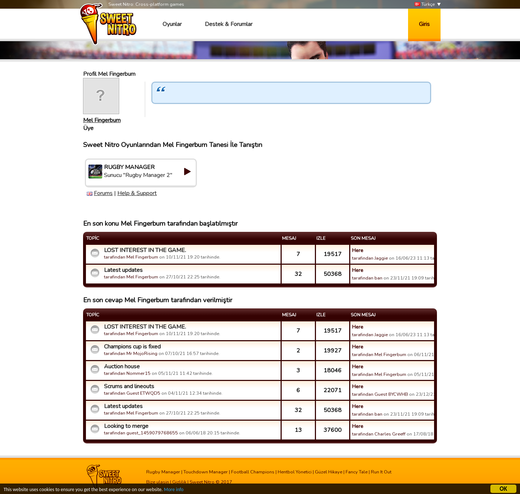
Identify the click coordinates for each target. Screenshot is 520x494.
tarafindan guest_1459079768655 (141, 433)
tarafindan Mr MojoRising (130, 353)
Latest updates (123, 270)
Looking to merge (126, 426)
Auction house (122, 366)
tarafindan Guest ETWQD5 (132, 393)
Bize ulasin (157, 482)
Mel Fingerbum (102, 120)
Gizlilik (179, 482)
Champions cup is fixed (132, 346)
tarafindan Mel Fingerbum (131, 257)
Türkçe (425, 4)
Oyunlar (172, 24)
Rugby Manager (163, 472)
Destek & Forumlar (228, 24)
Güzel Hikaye (328, 472)
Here (357, 250)
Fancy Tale (357, 472)
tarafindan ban (367, 278)
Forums (103, 193)
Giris (424, 24)
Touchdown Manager (205, 472)
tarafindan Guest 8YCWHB (380, 394)
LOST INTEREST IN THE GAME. (145, 250)
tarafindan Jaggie (370, 258)
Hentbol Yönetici (295, 472)
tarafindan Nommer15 (127, 373)
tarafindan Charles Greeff (379, 434)
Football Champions (252, 472)
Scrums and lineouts (129, 386)
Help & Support (137, 193)
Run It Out (381, 472)
